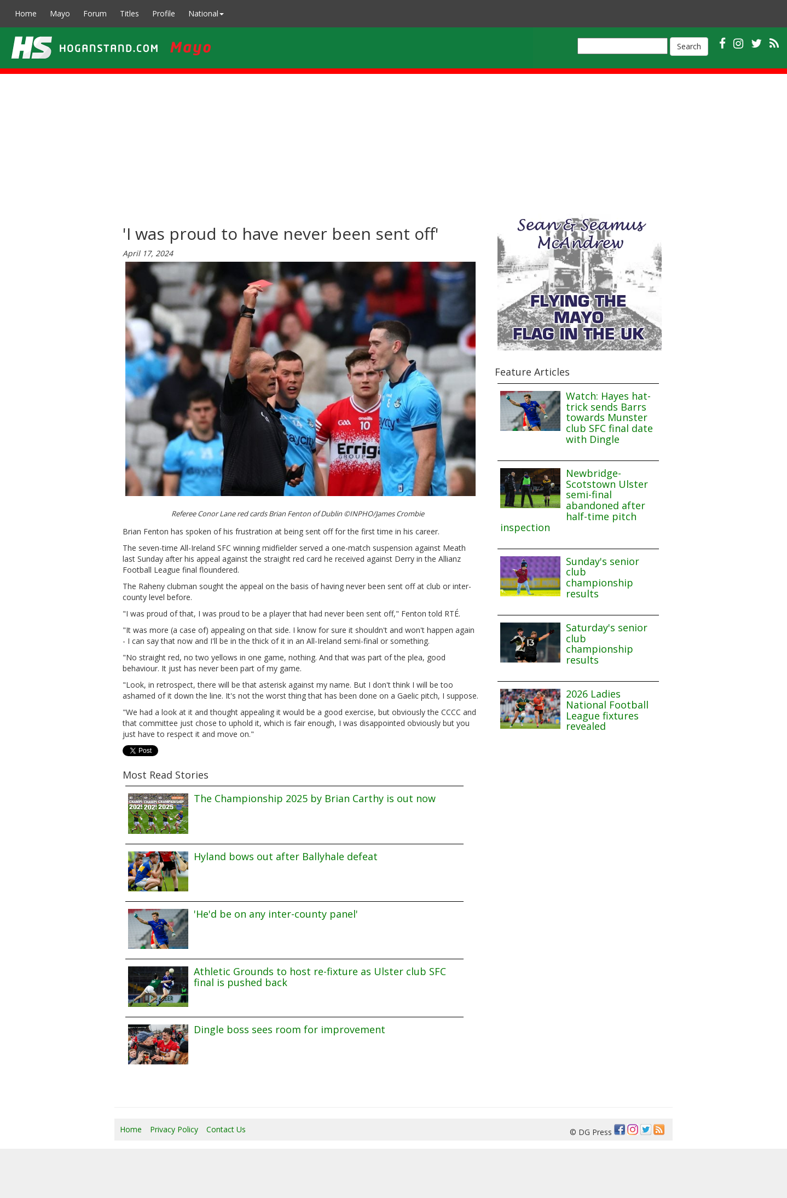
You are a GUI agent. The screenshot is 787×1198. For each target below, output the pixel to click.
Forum (95, 13)
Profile (163, 13)
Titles (129, 13)
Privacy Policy (174, 1129)
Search (689, 46)
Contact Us (226, 1129)
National (206, 13)
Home (26, 13)
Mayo (60, 13)
